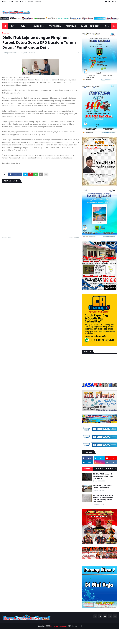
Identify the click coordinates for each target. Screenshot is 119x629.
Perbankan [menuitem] (71, 26)
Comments (111, 469)
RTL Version (29, 2)
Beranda (5, 33)
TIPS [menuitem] (107, 26)
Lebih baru (7, 237)
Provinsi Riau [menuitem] (55, 26)
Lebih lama (73, 237)
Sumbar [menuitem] (23, 26)
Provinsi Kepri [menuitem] (37, 26)
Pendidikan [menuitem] (95, 26)
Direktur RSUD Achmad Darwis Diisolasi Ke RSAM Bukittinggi (103, 476)
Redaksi (38, 2)
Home (4, 2)
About (11, 2)
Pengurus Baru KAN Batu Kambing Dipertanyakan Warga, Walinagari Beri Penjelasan (103, 498)
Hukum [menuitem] (84, 26)
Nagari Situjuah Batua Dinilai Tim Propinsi (102, 487)
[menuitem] (5, 26)
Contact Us (19, 2)
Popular (87, 469)
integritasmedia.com (59, 626)
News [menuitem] (12, 26)
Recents (99, 469)
